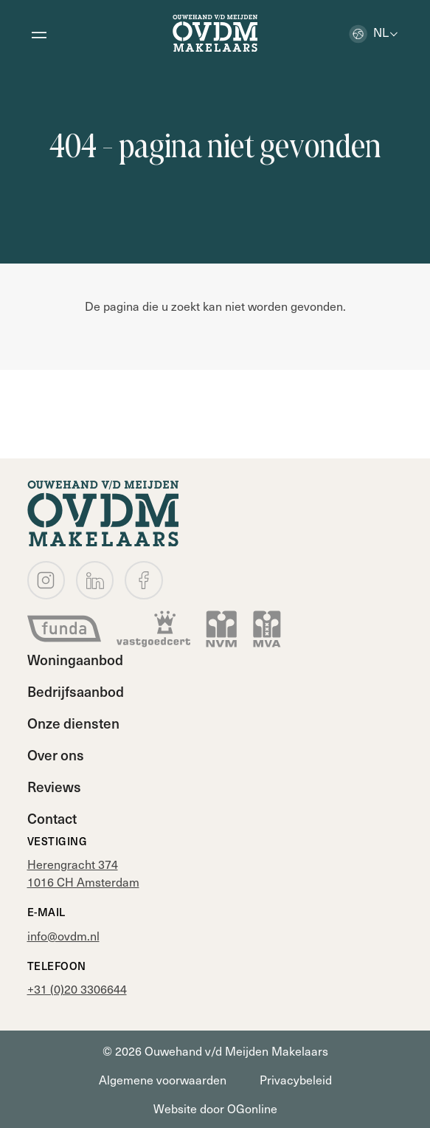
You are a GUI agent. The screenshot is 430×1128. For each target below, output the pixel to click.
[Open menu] (39, 33)
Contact (52, 818)
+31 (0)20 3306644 (77, 988)
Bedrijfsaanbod (75, 691)
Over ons (55, 754)
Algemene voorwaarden (162, 1079)
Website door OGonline (215, 1108)
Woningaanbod (75, 659)
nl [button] (369, 32)
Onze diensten (73, 722)
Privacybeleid (296, 1079)
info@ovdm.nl (63, 935)
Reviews (54, 786)
